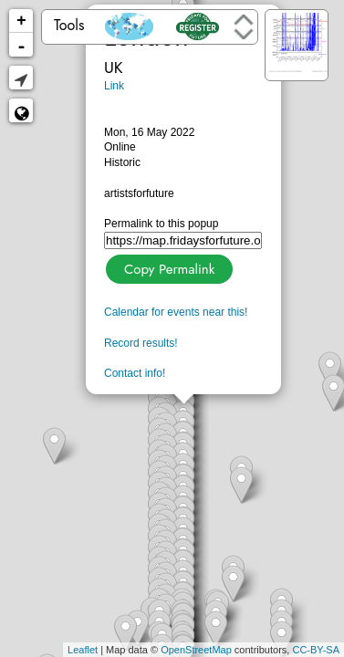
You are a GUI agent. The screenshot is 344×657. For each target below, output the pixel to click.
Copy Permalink (167, 267)
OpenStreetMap (196, 649)
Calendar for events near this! (175, 312)
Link (114, 85)
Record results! (141, 343)
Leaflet (83, 649)
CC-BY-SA (315, 649)
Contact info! (134, 373)
